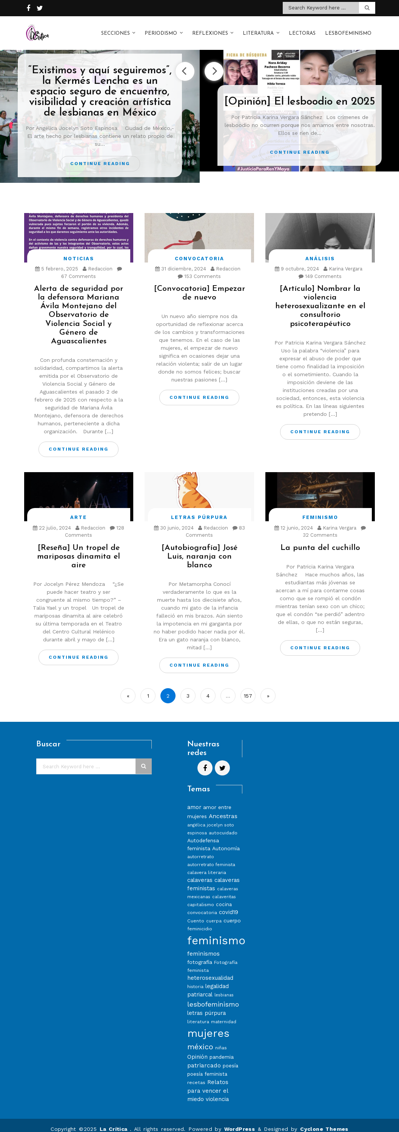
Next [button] (214, 63)
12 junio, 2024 (293, 520)
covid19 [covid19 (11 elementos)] (228, 904)
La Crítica (115, 1121)
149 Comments (320, 269)
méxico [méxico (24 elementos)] (200, 1039)
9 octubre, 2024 (297, 261)
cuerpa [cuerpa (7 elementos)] (214, 913)
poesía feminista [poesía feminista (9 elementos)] (207, 1066)
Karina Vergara (343, 261)
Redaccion (97, 261)
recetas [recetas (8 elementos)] (196, 1075)
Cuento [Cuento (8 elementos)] (195, 913)
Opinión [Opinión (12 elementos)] (197, 1049)
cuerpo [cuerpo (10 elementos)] (232, 913)
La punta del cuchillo (320, 540)
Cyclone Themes (324, 1121)
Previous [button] (185, 63)
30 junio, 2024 (174, 520)
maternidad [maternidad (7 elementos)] (223, 1014)
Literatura (258, 29)
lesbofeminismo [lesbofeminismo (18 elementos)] (213, 997)
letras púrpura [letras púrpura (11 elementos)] (206, 1005)
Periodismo (161, 29)
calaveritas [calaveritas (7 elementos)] (224, 889)
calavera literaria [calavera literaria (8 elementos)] (206, 865)
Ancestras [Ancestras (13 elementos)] (223, 808)
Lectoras (302, 29)
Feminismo (320, 510)
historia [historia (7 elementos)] (195, 979)
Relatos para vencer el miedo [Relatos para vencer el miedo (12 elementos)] (207, 1083)
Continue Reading (100, 156)
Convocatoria (199, 251)
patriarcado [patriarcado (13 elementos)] (204, 1057)
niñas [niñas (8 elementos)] (221, 1040)
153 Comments (199, 269)
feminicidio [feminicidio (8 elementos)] (199, 921)
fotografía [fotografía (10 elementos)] (199, 954)
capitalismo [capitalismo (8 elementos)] (200, 897)
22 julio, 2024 (52, 520)
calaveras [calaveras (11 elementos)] (200, 872)
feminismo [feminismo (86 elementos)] (216, 933)
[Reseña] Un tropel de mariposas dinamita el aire (78, 549)
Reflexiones (210, 29)
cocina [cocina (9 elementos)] (224, 897)
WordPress (239, 1121)
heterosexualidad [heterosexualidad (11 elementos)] (210, 970)
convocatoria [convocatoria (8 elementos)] (202, 905)
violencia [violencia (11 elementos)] (217, 1091)
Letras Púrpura (199, 510)
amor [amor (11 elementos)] (194, 799)
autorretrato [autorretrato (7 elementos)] (200, 849)
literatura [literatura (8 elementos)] (198, 1014)
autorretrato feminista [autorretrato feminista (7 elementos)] (211, 857)
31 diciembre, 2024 (180, 261)
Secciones (115, 29)
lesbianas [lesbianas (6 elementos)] (224, 987)
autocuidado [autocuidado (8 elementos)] (223, 825)
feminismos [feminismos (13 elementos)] (203, 946)
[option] (100, 109)
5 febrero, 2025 (56, 261)
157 (248, 688)
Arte (78, 510)
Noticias (78, 251)
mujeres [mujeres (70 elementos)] (208, 1025)
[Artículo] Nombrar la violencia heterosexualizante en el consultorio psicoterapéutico (320, 298)
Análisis (320, 251)
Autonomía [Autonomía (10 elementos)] (226, 841)
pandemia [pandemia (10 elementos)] (222, 1049)
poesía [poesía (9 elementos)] (230, 1058)
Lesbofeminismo (348, 29)
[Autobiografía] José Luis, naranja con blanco (199, 549)
